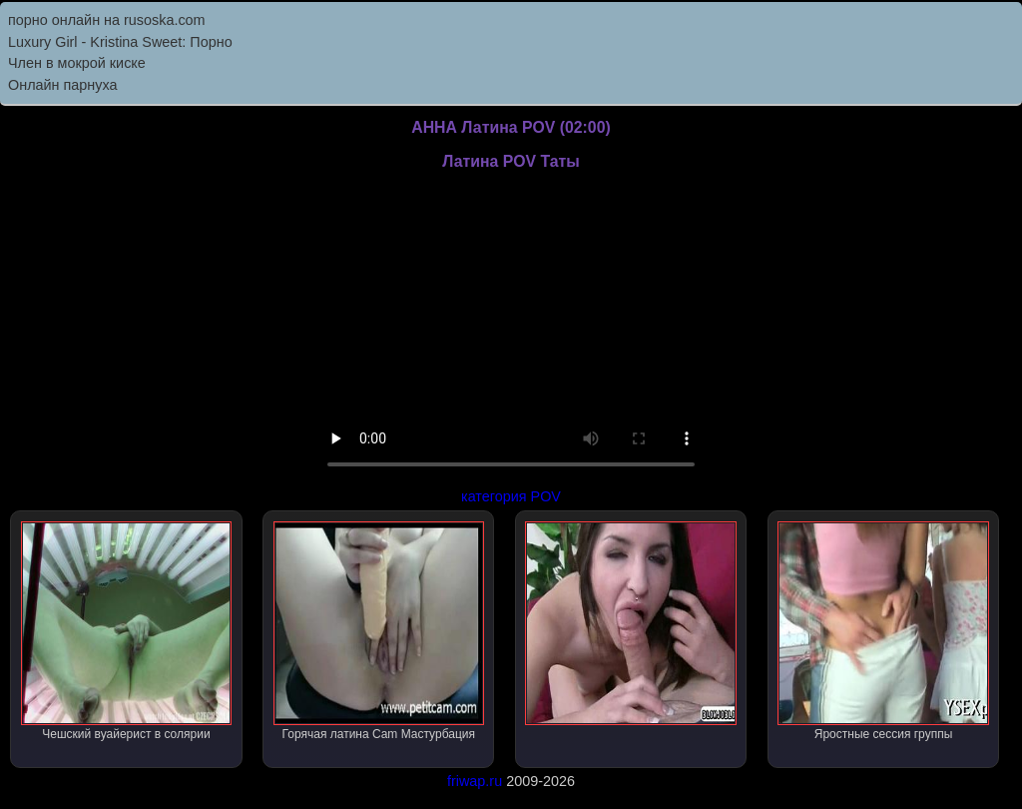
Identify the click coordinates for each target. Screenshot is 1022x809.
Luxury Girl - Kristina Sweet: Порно (120, 42)
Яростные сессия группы (882, 631)
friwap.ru (474, 781)
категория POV (511, 496)
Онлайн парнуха (63, 85)
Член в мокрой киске (77, 63)
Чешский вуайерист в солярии (126, 631)
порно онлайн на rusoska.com (107, 20)
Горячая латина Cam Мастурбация (378, 631)
